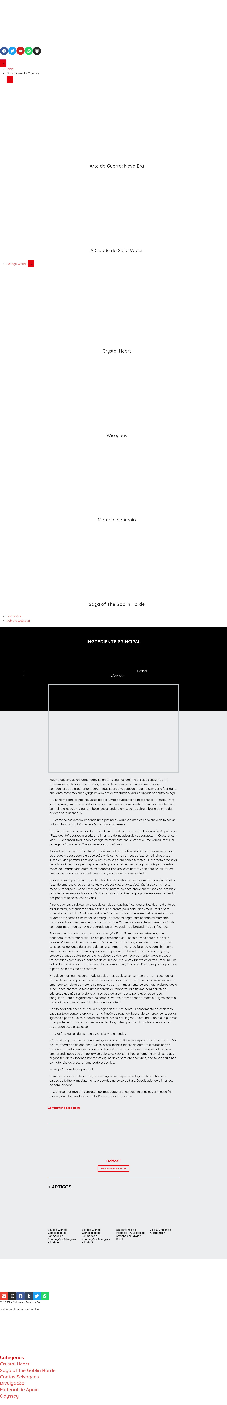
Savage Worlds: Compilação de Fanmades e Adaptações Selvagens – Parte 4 (62, 1236)
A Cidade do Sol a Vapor (116, 250)
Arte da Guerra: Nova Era (117, 166)
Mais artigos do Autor (113, 1168)
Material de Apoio (117, 520)
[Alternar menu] (3, 63)
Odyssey (9, 1396)
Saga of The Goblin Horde (117, 604)
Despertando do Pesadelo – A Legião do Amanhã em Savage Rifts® (130, 1234)
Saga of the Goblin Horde (27, 1370)
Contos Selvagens (19, 1377)
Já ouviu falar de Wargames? (160, 1231)
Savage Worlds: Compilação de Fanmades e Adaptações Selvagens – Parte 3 (96, 1236)
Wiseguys (117, 435)
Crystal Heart (116, 351)
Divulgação (12, 1383)
